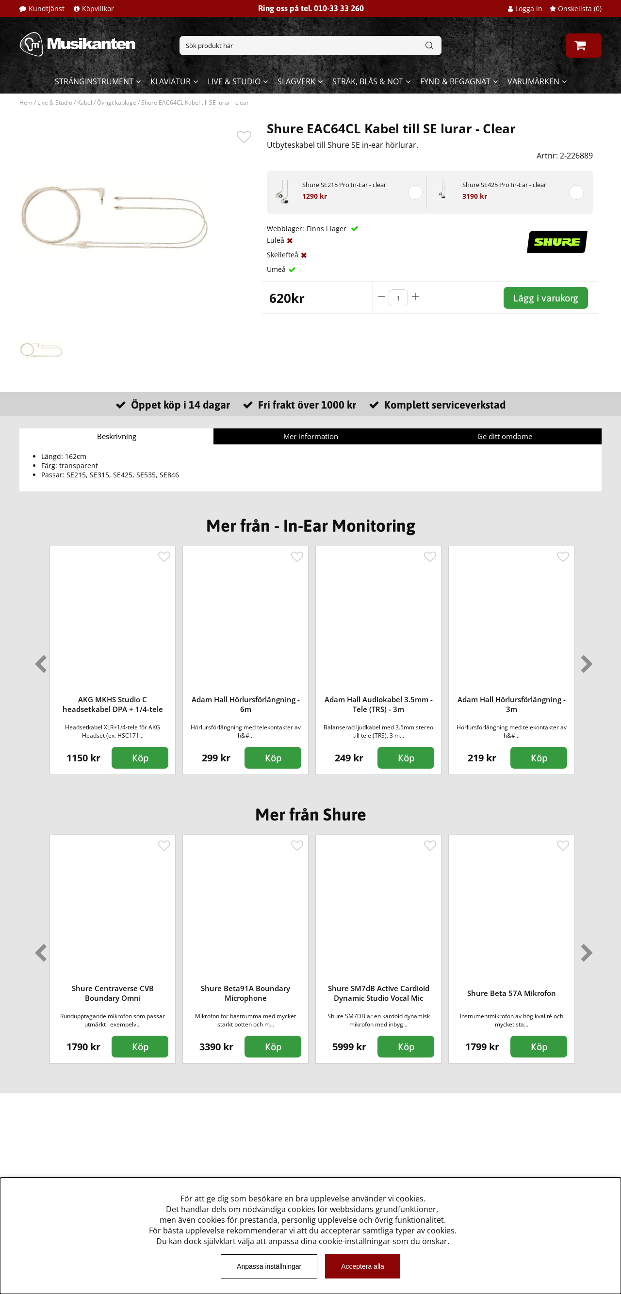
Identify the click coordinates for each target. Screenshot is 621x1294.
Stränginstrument (94, 81)
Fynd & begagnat (455, 81)
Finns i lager (327, 228)
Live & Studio (234, 81)
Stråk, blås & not (367, 81)
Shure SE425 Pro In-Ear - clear (504, 184)
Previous (38, 660)
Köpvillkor (98, 8)
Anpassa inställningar (269, 1266)
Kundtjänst (47, 8)
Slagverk (296, 81)
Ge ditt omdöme (504, 436)
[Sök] (310, 45)
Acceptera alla (362, 1266)
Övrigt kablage (116, 102)
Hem (26, 102)
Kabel (84, 102)
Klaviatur (170, 81)
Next (585, 660)
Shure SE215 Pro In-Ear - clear (344, 184)
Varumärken (533, 81)
